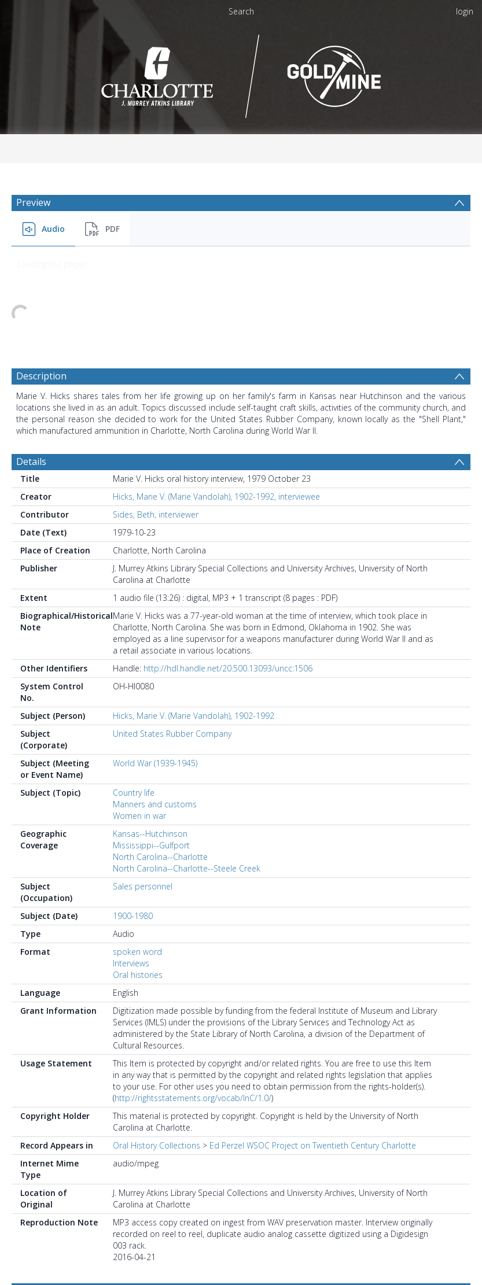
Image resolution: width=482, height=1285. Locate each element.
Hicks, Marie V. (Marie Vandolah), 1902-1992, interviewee (216, 398)
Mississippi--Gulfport (151, 746)
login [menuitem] (464, 11)
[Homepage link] (241, 73)
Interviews (131, 864)
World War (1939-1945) (155, 664)
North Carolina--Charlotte (160, 758)
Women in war (139, 717)
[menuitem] (43, 229)
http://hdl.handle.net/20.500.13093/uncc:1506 (228, 569)
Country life (133, 694)
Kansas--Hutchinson (150, 735)
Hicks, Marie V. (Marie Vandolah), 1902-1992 (193, 617)
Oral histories (138, 876)
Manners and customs (155, 705)
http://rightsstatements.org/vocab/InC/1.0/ (193, 999)
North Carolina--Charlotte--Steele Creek (186, 770)
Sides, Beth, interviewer (155, 416)
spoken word (137, 853)
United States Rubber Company (172, 635)
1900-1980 (133, 817)
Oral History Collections (156, 1047)
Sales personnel (142, 787)
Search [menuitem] (241, 11)
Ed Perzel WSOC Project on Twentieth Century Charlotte (312, 1047)
